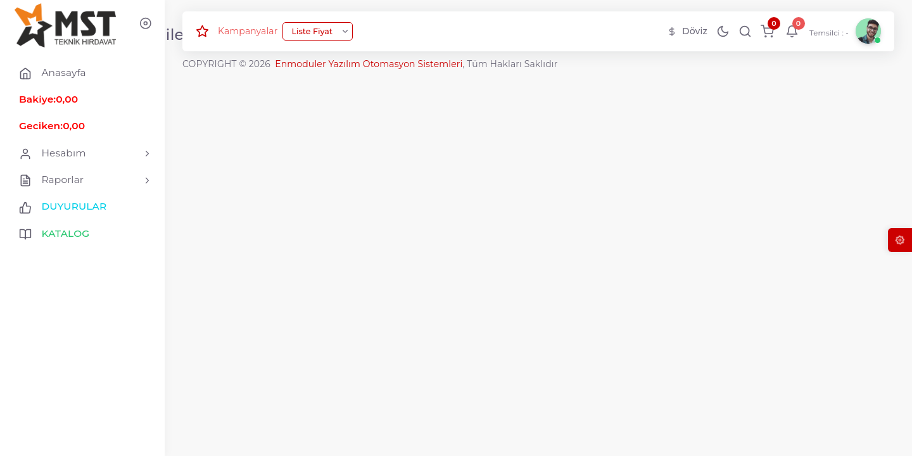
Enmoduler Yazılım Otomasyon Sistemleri (368, 64)
